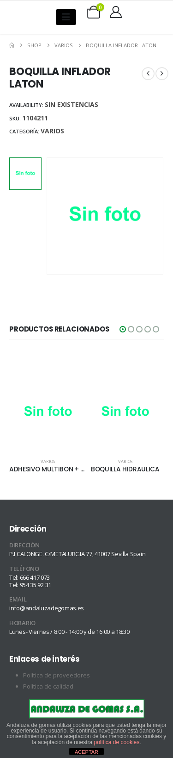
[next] (161, 73)
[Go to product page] (48, 412)
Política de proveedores (56, 675)
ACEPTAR (86, 752)
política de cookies (117, 742)
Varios (52, 130)
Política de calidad (48, 686)
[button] (123, 329)
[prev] (148, 73)
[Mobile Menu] (66, 17)
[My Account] (115, 12)
